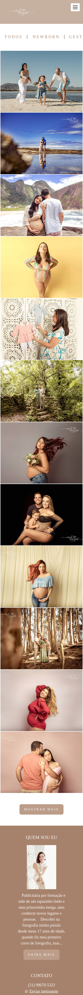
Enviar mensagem (43, 991)
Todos (13, 37)
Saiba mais (41, 954)
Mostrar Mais (41, 809)
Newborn (46, 37)
